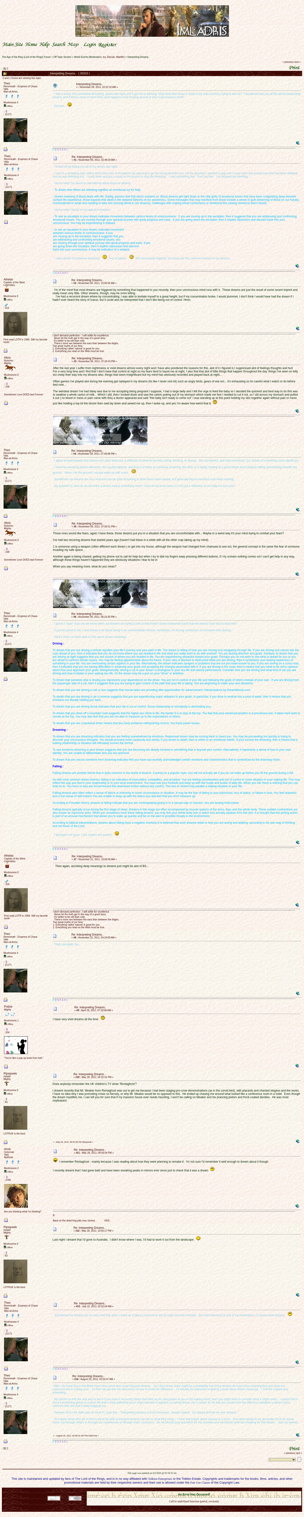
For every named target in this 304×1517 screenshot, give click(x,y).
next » (297, 62)
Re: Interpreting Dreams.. (88, 157)
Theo (7, 83)
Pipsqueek (10, 1073)
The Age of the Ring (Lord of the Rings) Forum (26, 57)
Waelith (120, 57)
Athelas (8, 279)
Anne (7, 1149)
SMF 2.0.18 (174, 1489)
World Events (81, 57)
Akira (7, 357)
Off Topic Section (62, 57)
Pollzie (8, 1006)
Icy (104, 57)
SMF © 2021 (191, 1489)
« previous (288, 62)
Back (194, 1507)
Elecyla (111, 57)
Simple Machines (210, 1489)
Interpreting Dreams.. (138, 57)
